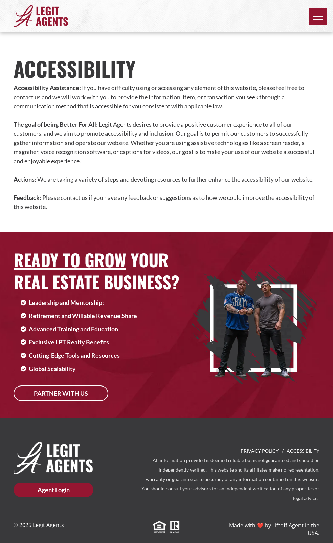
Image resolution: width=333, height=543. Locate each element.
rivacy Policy (261, 451)
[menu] (318, 16)
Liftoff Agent (288, 525)
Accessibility (303, 451)
